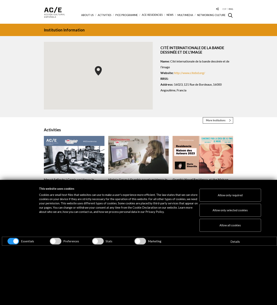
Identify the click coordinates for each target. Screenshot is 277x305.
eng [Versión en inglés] (231, 9)
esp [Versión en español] (224, 9)
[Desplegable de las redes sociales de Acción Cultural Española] (217, 9)
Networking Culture (211, 15)
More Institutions (215, 120)
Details (235, 241)
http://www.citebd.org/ (189, 73)
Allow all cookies (230, 225)
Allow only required (230, 195)
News (170, 15)
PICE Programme (126, 15)
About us (87, 15)
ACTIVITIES (104, 15)
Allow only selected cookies (230, 210)
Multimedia (185, 15)
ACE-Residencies (152, 15)
